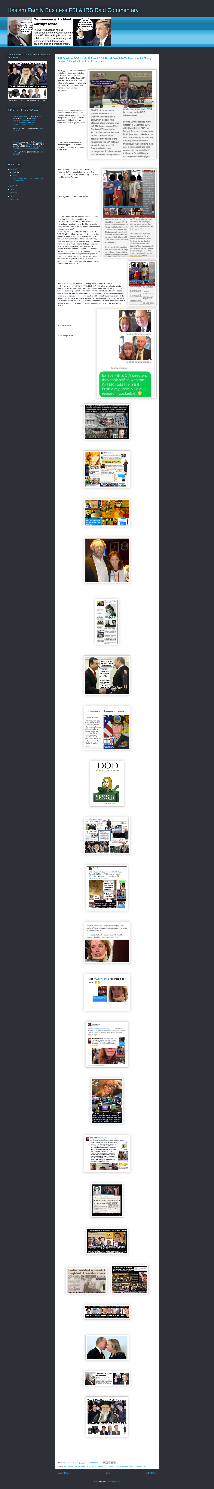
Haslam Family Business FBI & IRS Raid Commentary (73, 10)
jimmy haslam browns (112, 1466)
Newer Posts (63, 1473)
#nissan (16, 142)
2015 (12, 193)
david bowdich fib (70, 1466)
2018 (12, 169)
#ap (33, 122)
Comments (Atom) (112, 1482)
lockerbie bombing (141, 1466)
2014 (12, 196)
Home (107, 1473)
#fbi (40, 116)
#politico (16, 148)
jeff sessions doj (84, 1466)
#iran (34, 118)
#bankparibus (18, 120)
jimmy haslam (97, 1466)
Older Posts (151, 1473)
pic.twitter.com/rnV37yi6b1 (23, 124)
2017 (12, 186)
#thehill (37, 146)
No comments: (93, 1463)
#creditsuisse (29, 120)
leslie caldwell (127, 1466)
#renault (39, 142)
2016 (12, 189)
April (15, 172)
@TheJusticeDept (20, 116)
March (15, 176)
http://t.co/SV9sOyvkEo (22, 122)
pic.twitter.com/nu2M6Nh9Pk (31, 148)
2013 (12, 200)
